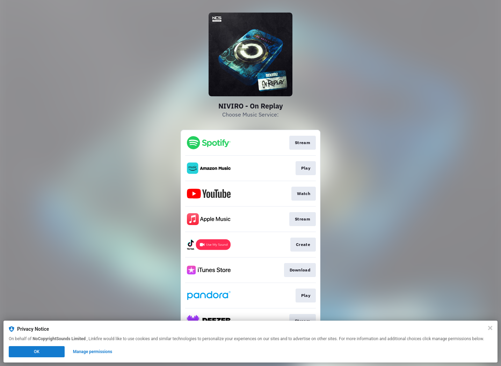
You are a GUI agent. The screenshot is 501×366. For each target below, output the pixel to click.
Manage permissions (92, 351)
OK (36, 351)
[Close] (490, 328)
